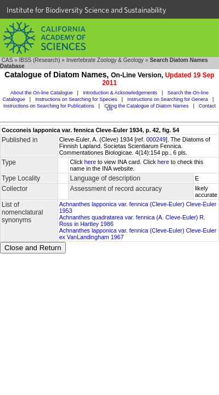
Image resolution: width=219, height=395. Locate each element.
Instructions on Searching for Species (76, 99)
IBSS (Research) (39, 60)
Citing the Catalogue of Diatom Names (146, 106)
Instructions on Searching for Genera (167, 99)
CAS (7, 60)
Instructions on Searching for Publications (48, 106)
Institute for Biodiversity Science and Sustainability (86, 9)
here (90, 162)
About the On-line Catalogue (41, 92)
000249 (156, 139)
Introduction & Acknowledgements (120, 92)
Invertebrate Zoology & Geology (105, 60)
